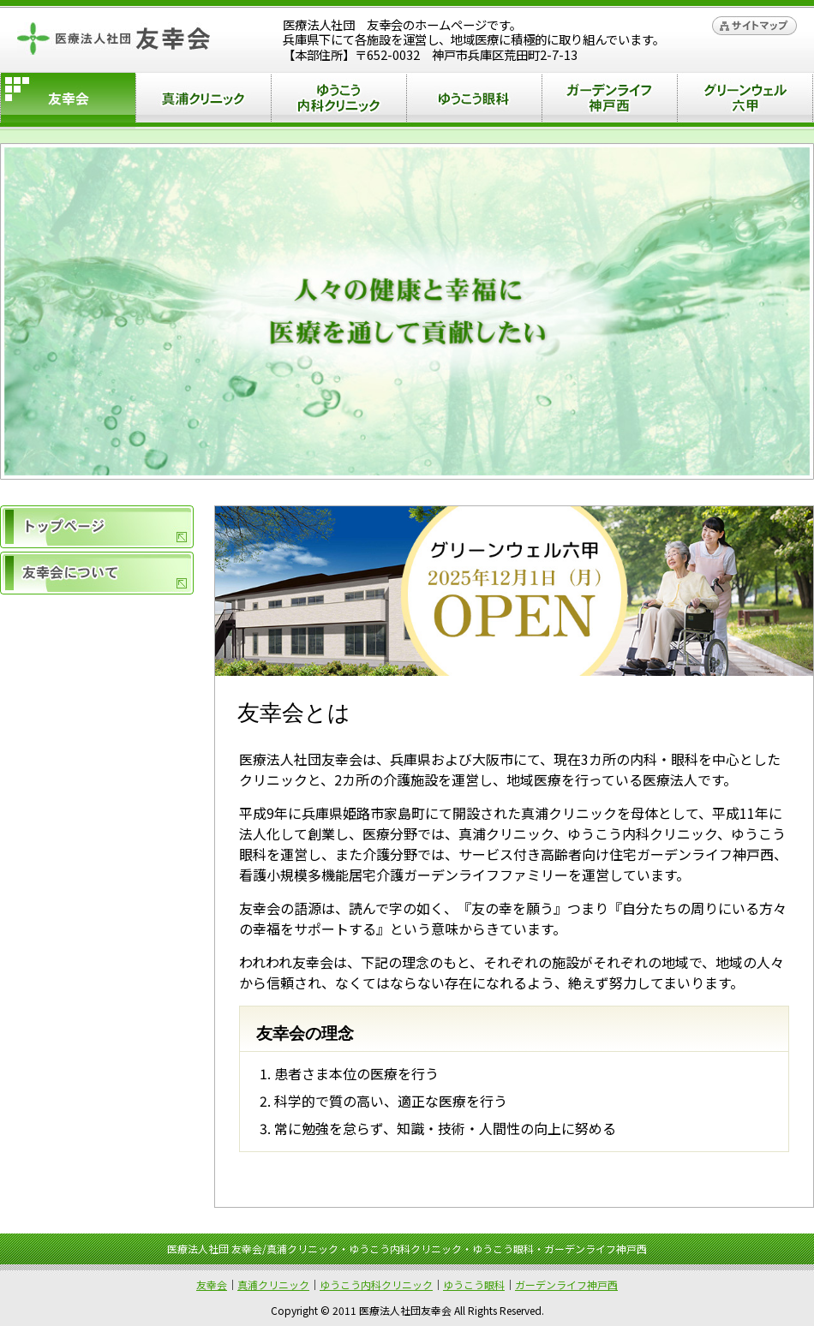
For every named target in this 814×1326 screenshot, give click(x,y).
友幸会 (211, 1284)
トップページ (97, 526)
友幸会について (97, 573)
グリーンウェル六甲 (744, 101)
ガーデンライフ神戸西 (609, 101)
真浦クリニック (203, 101)
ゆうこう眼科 (474, 101)
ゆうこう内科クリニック (338, 101)
